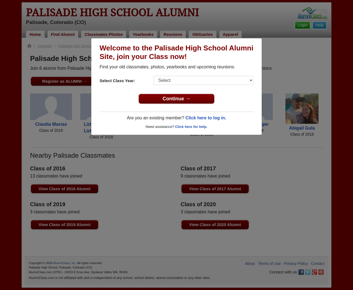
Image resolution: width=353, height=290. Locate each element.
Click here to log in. (205, 118)
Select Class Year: (117, 80)
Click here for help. (191, 127)
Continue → (177, 98)
